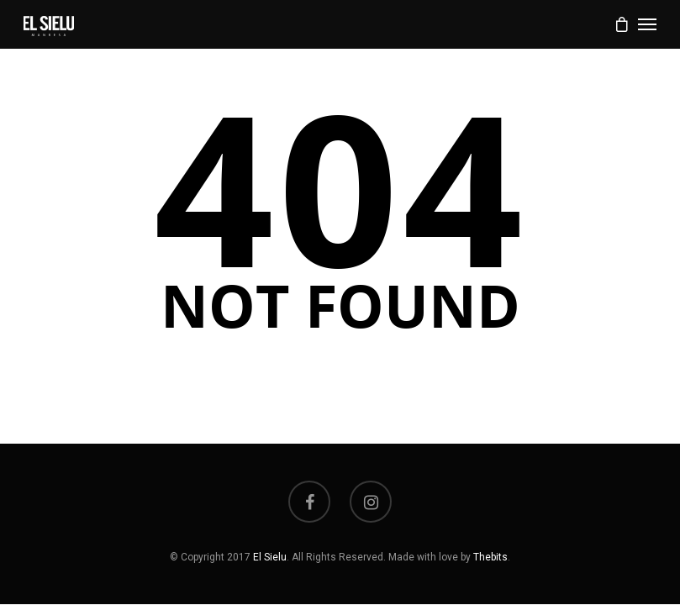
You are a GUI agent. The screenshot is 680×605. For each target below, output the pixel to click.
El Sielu (270, 557)
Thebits (490, 557)
